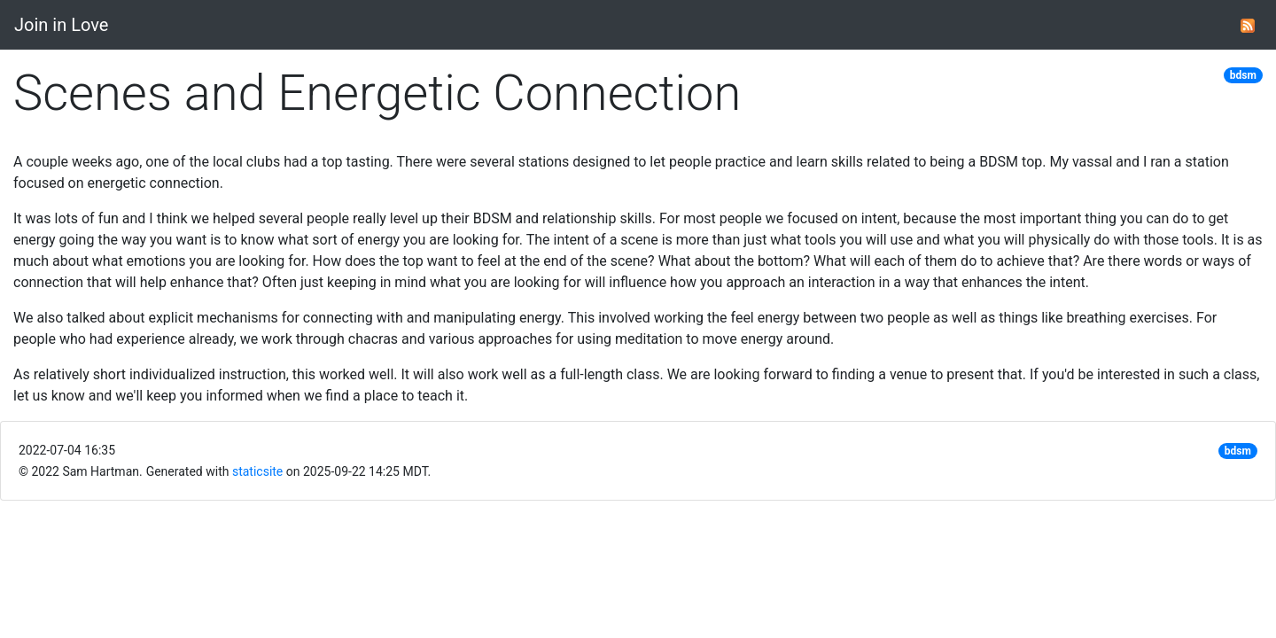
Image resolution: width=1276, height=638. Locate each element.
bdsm (1243, 75)
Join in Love (61, 24)
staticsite (257, 471)
